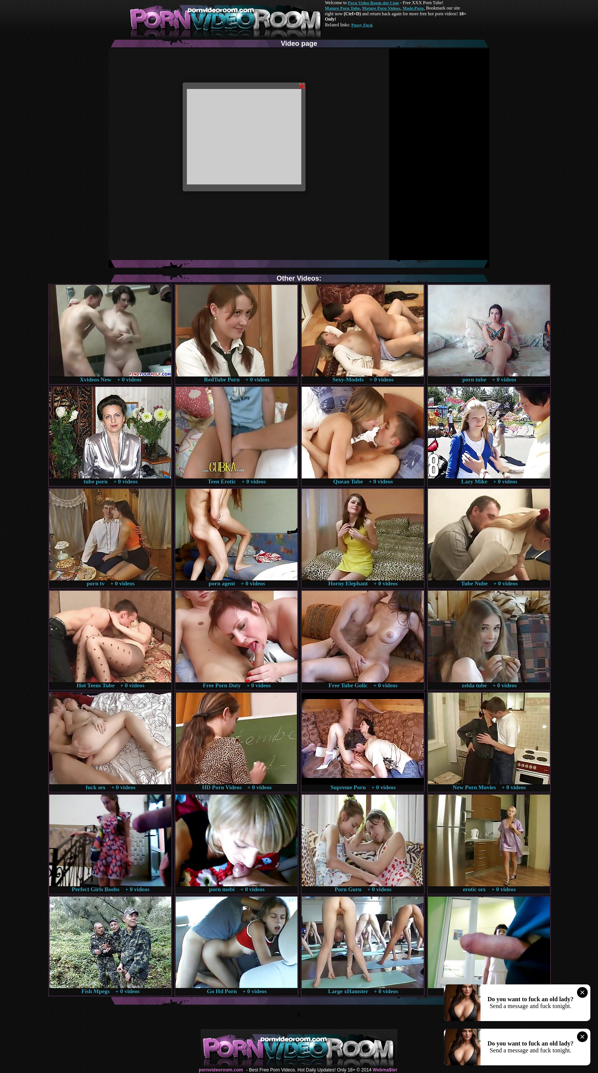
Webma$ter (385, 1070)
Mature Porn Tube (342, 8)
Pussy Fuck (362, 25)
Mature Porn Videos (381, 8)
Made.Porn (413, 8)
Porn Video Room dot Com (373, 2)
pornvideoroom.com (221, 1070)
